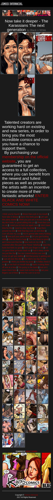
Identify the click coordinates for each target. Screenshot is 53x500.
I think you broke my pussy (22, 262)
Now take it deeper (10, 217)
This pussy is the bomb (28, 267)
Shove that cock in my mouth (35, 214)
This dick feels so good (38, 239)
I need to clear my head (24, 228)
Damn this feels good (29, 217)
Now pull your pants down (18, 236)
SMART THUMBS (31, 451)
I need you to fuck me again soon (23, 225)
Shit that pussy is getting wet (37, 256)
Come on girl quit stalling (13, 256)
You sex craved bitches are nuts (31, 253)
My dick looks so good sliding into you (18, 222)
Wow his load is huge (17, 239)
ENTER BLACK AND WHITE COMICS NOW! (25, 200)
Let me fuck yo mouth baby (18, 264)
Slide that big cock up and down (31, 231)
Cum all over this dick (12, 259)
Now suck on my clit (33, 242)
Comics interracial (31, 495)
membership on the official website (25, 159)
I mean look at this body (28, 270)
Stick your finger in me (33, 248)
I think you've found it (11, 214)
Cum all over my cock (11, 234)
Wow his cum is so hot (30, 273)
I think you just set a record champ (33, 220)
